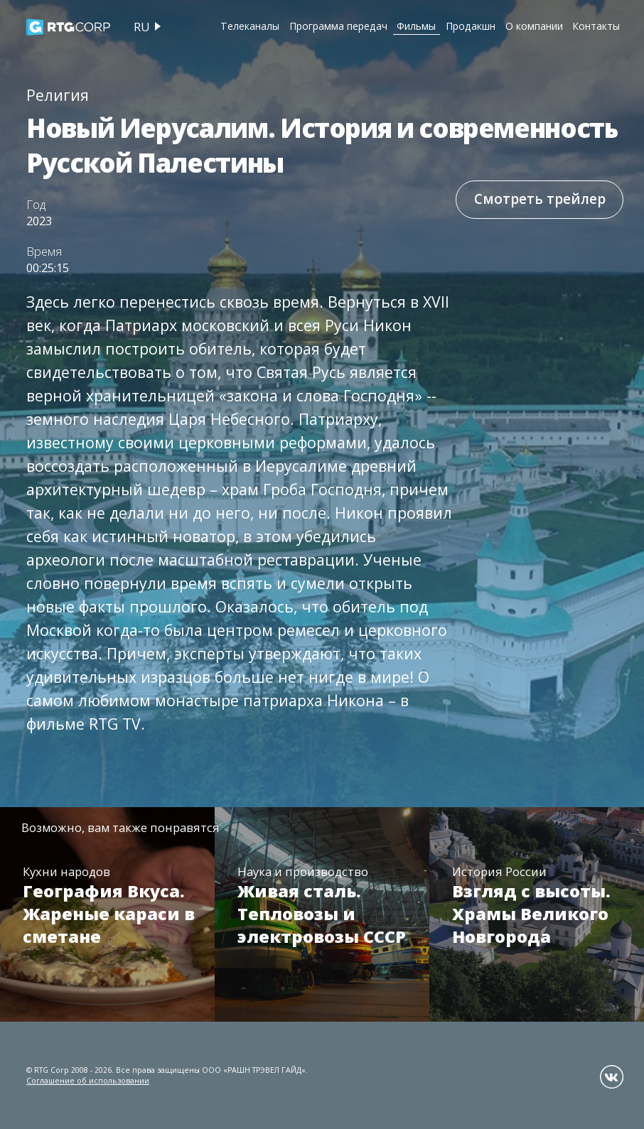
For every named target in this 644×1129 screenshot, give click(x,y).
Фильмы (416, 26)
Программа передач (338, 26)
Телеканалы (249, 26)
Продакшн (470, 26)
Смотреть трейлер (540, 199)
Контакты (596, 26)
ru (142, 26)
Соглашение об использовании (87, 1081)
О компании (534, 26)
